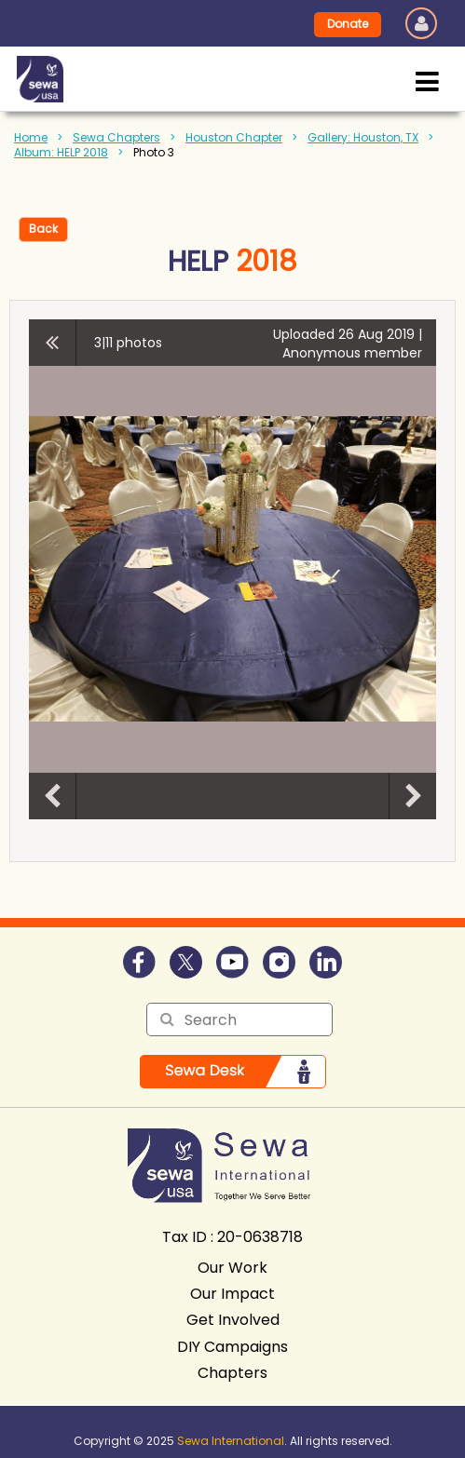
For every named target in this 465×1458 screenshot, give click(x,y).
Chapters (232, 1373)
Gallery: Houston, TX (363, 137)
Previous (52, 796)
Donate (347, 24)
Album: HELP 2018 (61, 152)
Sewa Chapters (116, 137)
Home (31, 137)
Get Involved (233, 1319)
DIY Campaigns (232, 1346)
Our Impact (232, 1293)
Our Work (232, 1267)
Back (43, 228)
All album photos (52, 342)
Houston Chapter (233, 137)
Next (413, 796)
